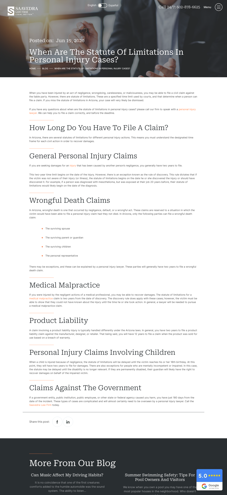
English (92, 5)
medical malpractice (41, 298)
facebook (57, 422)
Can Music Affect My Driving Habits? (67, 475)
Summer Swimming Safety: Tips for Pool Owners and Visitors (160, 477)
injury (73, 165)
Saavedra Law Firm (40, 404)
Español (113, 5)
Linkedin (68, 422)
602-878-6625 (188, 7)
